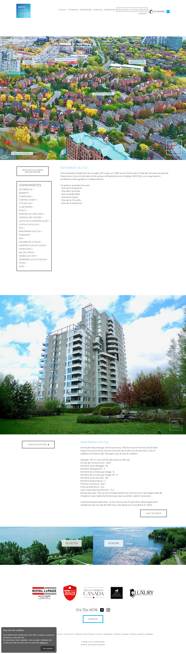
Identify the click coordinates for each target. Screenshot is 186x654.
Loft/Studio (107, 637)
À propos (63, 12)
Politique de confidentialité (93, 645)
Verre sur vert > (28, 258)
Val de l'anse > (27, 255)
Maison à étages (121, 637)
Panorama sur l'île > (31, 233)
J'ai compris (48, 648)
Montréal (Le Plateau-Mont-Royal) (79, 637)
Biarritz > (24, 193)
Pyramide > (25, 237)
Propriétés (76, 12)
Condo (98, 637)
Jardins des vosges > (31, 218)
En (168, 13)
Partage (93, 622)
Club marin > (26, 207)
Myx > (22, 229)
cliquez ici (44, 643)
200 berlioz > (26, 189)
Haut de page (148, 516)
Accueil (52, 12)
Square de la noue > (31, 244)
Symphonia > (26, 251)
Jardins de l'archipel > (32, 215)
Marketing (99, 12)
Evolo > (23, 211)
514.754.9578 (86, 613)
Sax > (21, 240)
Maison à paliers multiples (141, 637)
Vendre (113, 546)
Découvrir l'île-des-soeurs (122, 12)
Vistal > (23, 266)
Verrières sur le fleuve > (34, 262)
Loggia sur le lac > (30, 226)
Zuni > (22, 269)
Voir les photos (38, 448)
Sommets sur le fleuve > (33, 247)
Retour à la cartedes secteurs (32, 171)
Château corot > (28, 200)
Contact (142, 12)
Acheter (72, 546)
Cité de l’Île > (26, 204)
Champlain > (26, 196)
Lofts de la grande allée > (35, 222)
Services (88, 12)
